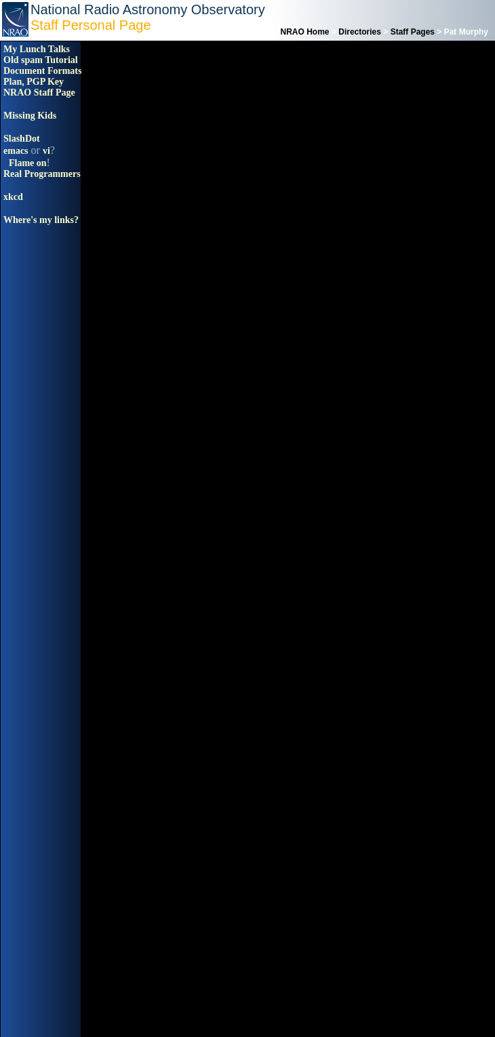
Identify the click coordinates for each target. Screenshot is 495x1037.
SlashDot (21, 139)
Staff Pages (413, 32)
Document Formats (42, 71)
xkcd (13, 197)
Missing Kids (29, 115)
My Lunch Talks (36, 49)
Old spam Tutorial (40, 60)
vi (46, 151)
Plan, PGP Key (33, 82)
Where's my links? (41, 220)
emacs (15, 151)
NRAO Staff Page (39, 92)
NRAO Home (305, 32)
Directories (359, 32)
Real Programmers (42, 174)
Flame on (28, 163)
